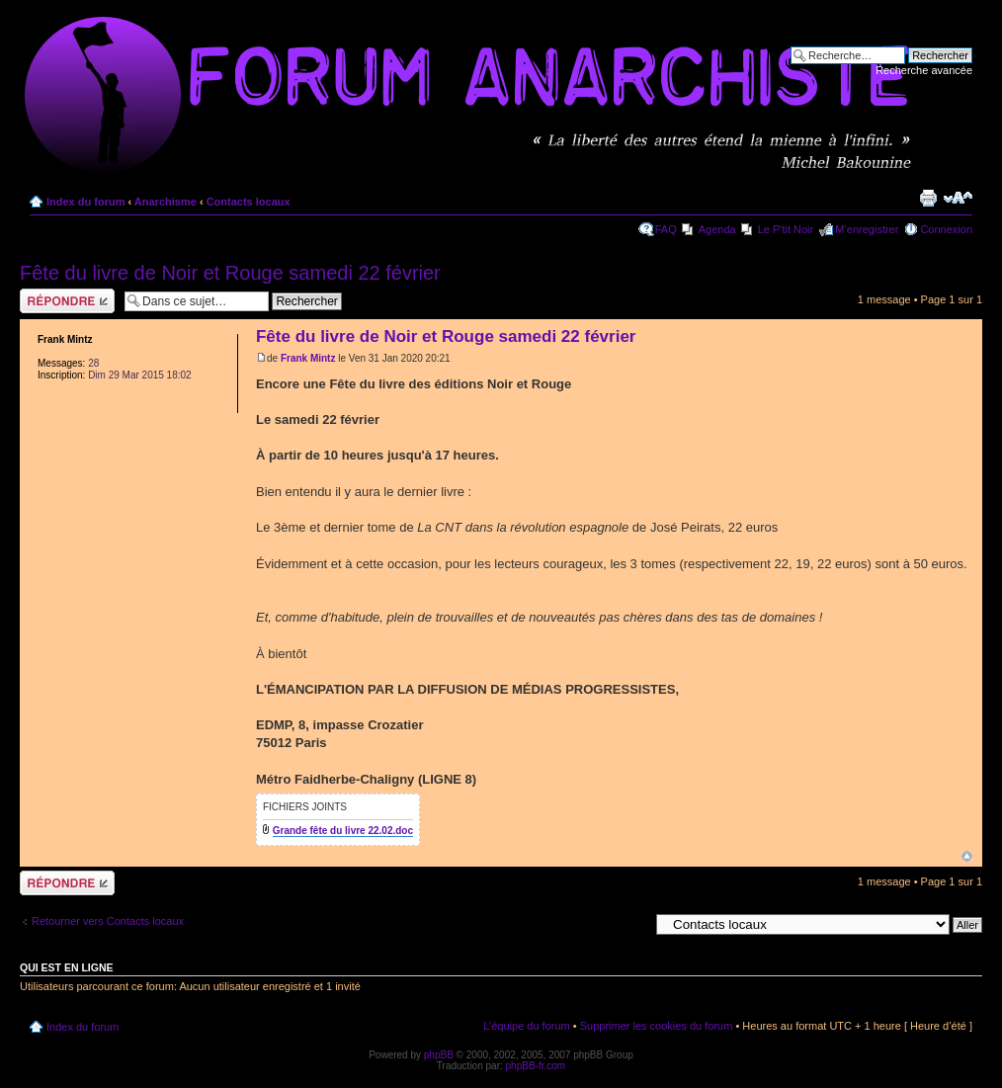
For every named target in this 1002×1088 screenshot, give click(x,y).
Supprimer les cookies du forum (656, 1026)
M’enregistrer (866, 229)
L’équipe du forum (526, 1026)
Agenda (717, 229)
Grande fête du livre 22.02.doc (343, 830)
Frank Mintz (308, 358)
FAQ (666, 229)
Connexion (946, 229)
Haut (966, 856)
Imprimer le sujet (928, 198)
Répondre (67, 301)
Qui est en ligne (67, 967)
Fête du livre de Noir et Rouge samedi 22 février (230, 273)
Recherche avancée (924, 70)
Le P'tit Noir (786, 229)
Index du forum (85, 202)
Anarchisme (165, 202)
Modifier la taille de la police (958, 198)
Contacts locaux (249, 202)
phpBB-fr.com (536, 1065)
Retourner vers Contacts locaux (108, 921)
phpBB (439, 1054)
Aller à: (631, 924)
